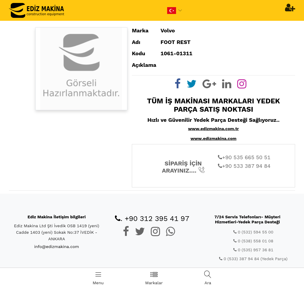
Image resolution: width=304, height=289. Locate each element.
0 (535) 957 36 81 (253, 249)
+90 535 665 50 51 (244, 157)
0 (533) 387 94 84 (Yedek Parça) (253, 258)
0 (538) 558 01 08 (253, 241)
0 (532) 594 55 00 (253, 232)
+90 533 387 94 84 (244, 166)
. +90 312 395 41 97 (152, 218)
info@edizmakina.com (56, 246)
